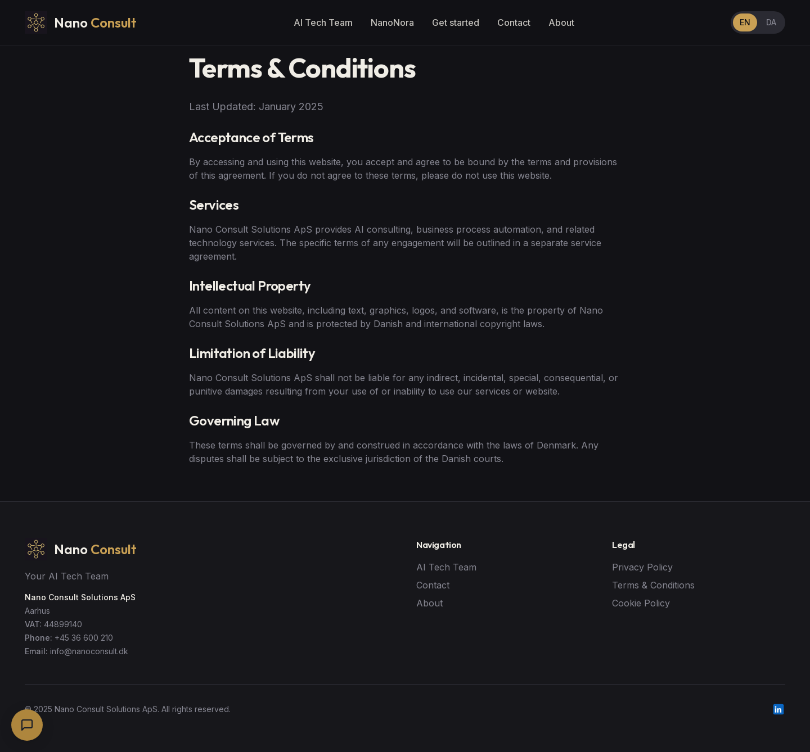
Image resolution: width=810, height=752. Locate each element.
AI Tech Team (323, 22)
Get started (455, 22)
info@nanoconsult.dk (89, 651)
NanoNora (392, 22)
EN (745, 22)
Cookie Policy (641, 603)
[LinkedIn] (778, 709)
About (561, 22)
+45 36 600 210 (84, 637)
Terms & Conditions (653, 585)
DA (771, 22)
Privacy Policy (642, 567)
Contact (513, 22)
